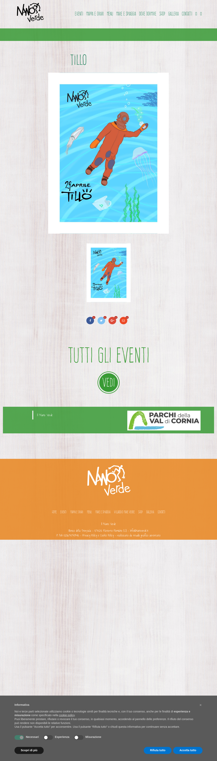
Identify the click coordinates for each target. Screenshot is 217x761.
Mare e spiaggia (126, 13)
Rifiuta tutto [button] (157, 750)
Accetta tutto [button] (187, 750)
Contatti (187, 13)
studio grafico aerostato (146, 535)
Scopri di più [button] (29, 750)
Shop (162, 13)
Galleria (173, 13)
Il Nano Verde (44, 415)
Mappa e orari (95, 13)
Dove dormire (147, 13)
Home (54, 512)
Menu (110, 13)
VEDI (108, 382)
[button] (200, 705)
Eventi (79, 13)
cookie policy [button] (66, 715)
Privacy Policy (89, 535)
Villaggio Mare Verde (124, 512)
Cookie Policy (107, 535)
